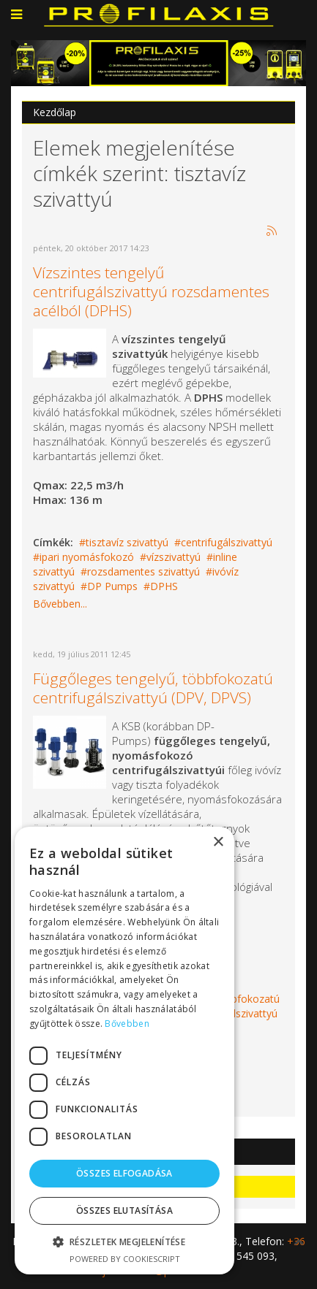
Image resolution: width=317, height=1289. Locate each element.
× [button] (217, 842)
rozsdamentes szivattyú (143, 571)
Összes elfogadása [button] (124, 1173)
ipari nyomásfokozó (87, 557)
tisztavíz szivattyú (127, 542)
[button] (124, 1242)
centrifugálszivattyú (226, 542)
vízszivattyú (173, 557)
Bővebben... (60, 604)
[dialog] (124, 1050)
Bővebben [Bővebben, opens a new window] (127, 1023)
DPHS (164, 586)
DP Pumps (112, 586)
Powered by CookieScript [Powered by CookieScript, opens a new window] (125, 1258)
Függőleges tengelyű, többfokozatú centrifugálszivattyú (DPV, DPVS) (153, 688)
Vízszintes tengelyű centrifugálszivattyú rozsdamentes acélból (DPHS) (151, 291)
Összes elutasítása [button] (124, 1210)
